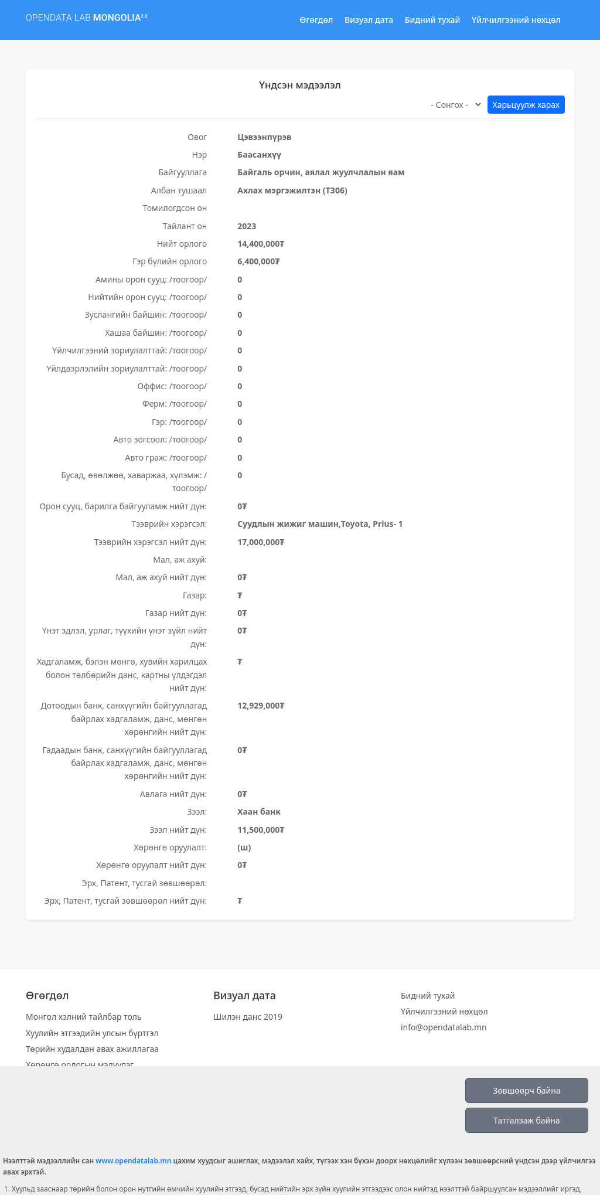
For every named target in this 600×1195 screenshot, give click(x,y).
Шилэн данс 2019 (247, 1016)
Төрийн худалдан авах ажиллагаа (92, 1048)
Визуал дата (369, 19)
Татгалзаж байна (526, 1120)
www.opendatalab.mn (133, 1161)
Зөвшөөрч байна (526, 1090)
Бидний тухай (433, 19)
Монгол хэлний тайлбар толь (84, 1016)
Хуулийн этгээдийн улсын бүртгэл (92, 1033)
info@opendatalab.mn (444, 1027)
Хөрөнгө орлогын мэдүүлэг (80, 1064)
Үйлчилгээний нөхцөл (516, 19)
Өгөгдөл (316, 19)
